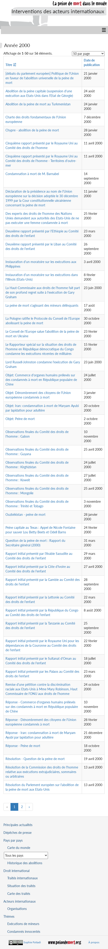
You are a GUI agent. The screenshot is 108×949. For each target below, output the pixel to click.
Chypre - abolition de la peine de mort (32, 130)
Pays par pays (13, 840)
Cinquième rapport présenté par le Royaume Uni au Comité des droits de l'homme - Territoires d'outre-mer (41, 160)
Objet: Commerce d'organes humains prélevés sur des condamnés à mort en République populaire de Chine (41, 379)
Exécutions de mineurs (23, 924)
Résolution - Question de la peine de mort (35, 759)
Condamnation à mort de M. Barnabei (32, 174)
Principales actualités (17, 825)
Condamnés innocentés (23, 931)
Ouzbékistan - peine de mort (25, 514)
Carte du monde (18, 848)
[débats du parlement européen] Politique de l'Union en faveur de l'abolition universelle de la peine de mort (42, 78)
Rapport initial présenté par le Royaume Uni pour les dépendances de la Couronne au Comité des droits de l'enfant (42, 645)
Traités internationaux (22, 878)
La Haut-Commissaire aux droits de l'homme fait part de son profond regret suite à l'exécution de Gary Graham (42, 292)
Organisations (17, 909)
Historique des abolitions (24, 863)
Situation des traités (21, 886)
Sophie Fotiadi (32, 942)
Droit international (16, 871)
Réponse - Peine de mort (22, 746)
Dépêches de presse (17, 833)
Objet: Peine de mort (20, 419)
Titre (8, 65)
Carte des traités (18, 894)
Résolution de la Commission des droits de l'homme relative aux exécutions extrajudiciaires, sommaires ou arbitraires (41, 771)
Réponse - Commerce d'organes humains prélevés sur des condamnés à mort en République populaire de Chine (41, 706)
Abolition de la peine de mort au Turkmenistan (38, 104)
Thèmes (8, 916)
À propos (93, 942)
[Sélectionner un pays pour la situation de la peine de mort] (26, 855)
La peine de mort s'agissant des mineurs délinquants (41, 305)
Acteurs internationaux (19, 901)
